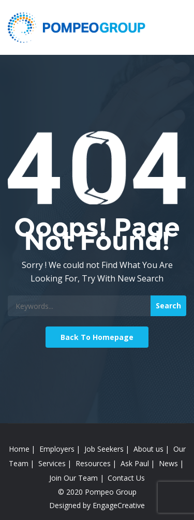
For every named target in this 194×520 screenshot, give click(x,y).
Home (19, 449)
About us (148, 449)
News (168, 463)
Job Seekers (104, 449)
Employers (56, 449)
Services (52, 463)
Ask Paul (135, 463)
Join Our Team (73, 478)
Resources (93, 463)
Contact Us (126, 478)
